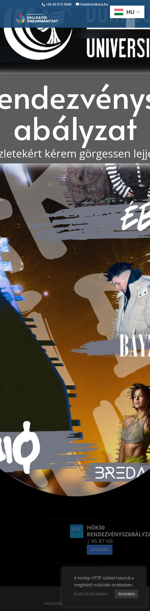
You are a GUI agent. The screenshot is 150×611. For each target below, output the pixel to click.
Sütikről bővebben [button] (91, 593)
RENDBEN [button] (126, 593)
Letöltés (99, 549)
